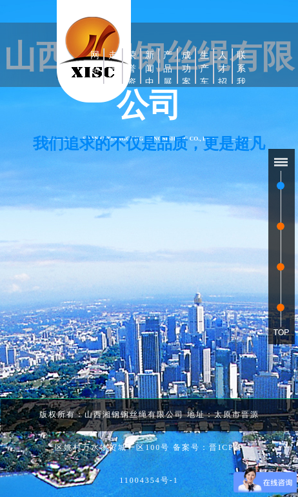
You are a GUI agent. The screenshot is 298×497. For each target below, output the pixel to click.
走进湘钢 (112, 75)
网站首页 (94, 75)
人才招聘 (222, 75)
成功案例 (186, 75)
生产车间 (204, 75)
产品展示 (167, 75)
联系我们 (241, 75)
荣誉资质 (131, 75)
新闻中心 (149, 75)
